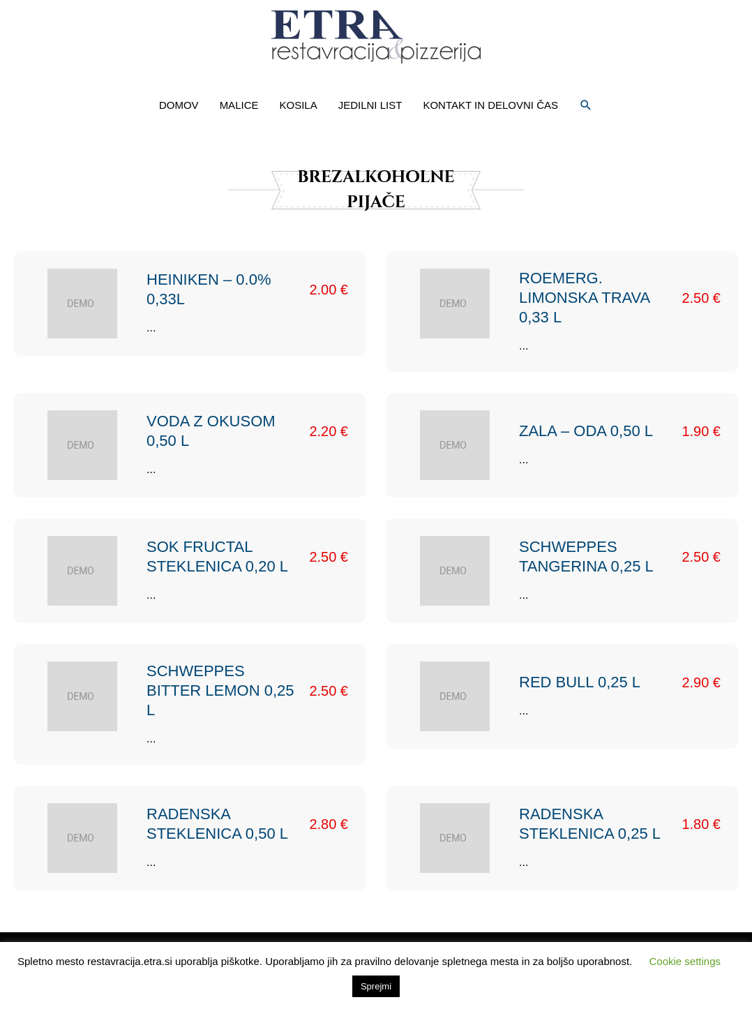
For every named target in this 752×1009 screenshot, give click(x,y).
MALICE (239, 105)
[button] (586, 105)
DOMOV (179, 105)
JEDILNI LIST (370, 105)
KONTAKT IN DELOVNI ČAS (490, 105)
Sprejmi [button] (376, 986)
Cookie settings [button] (685, 961)
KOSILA (298, 105)
